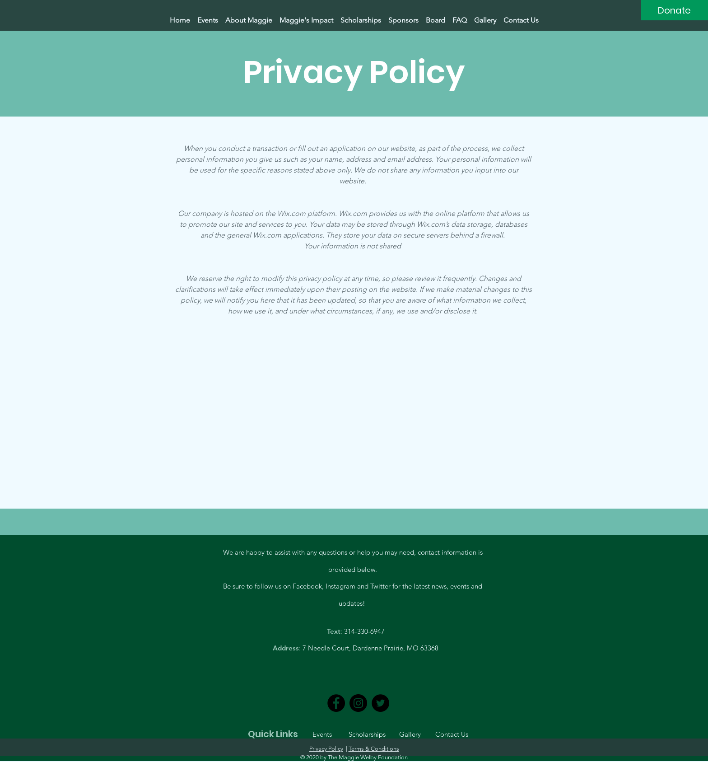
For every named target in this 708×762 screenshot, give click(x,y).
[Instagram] (358, 703)
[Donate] (674, 10)
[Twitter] (380, 703)
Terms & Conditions (374, 748)
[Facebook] (336, 703)
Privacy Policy (326, 748)
